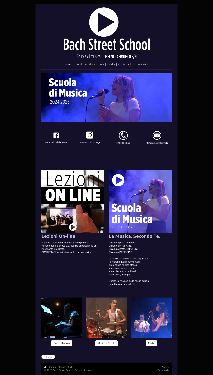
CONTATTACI (48, 252)
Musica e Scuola (106, 343)
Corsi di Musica (62, 343)
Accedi (165, 367)
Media (151, 343)
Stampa (50, 367)
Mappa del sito (65, 367)
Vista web (163, 370)
